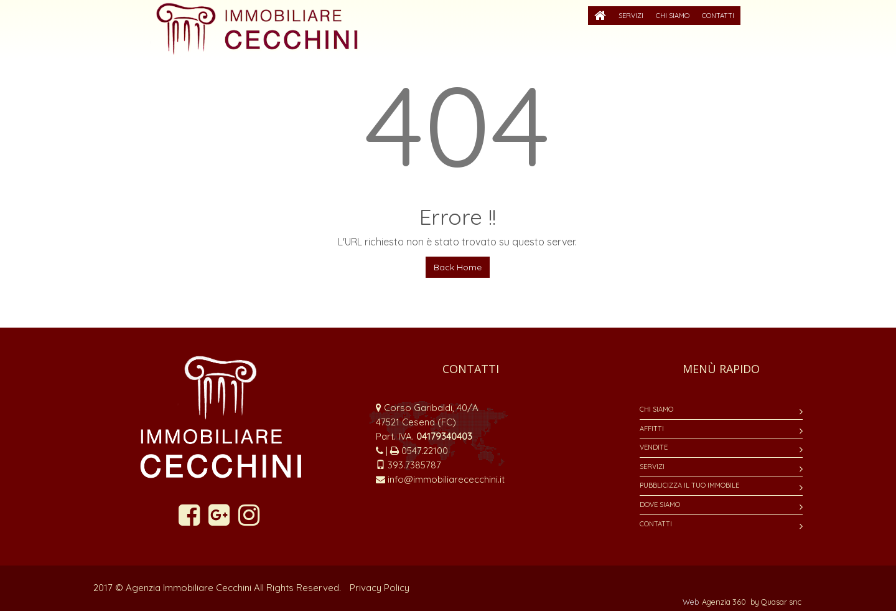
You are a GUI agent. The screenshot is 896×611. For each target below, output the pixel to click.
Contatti (656, 523)
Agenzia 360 (725, 602)
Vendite (654, 447)
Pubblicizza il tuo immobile (689, 485)
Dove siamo (660, 504)
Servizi (652, 466)
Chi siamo (656, 409)
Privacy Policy (379, 588)
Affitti (652, 428)
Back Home (458, 267)
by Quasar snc (775, 602)
